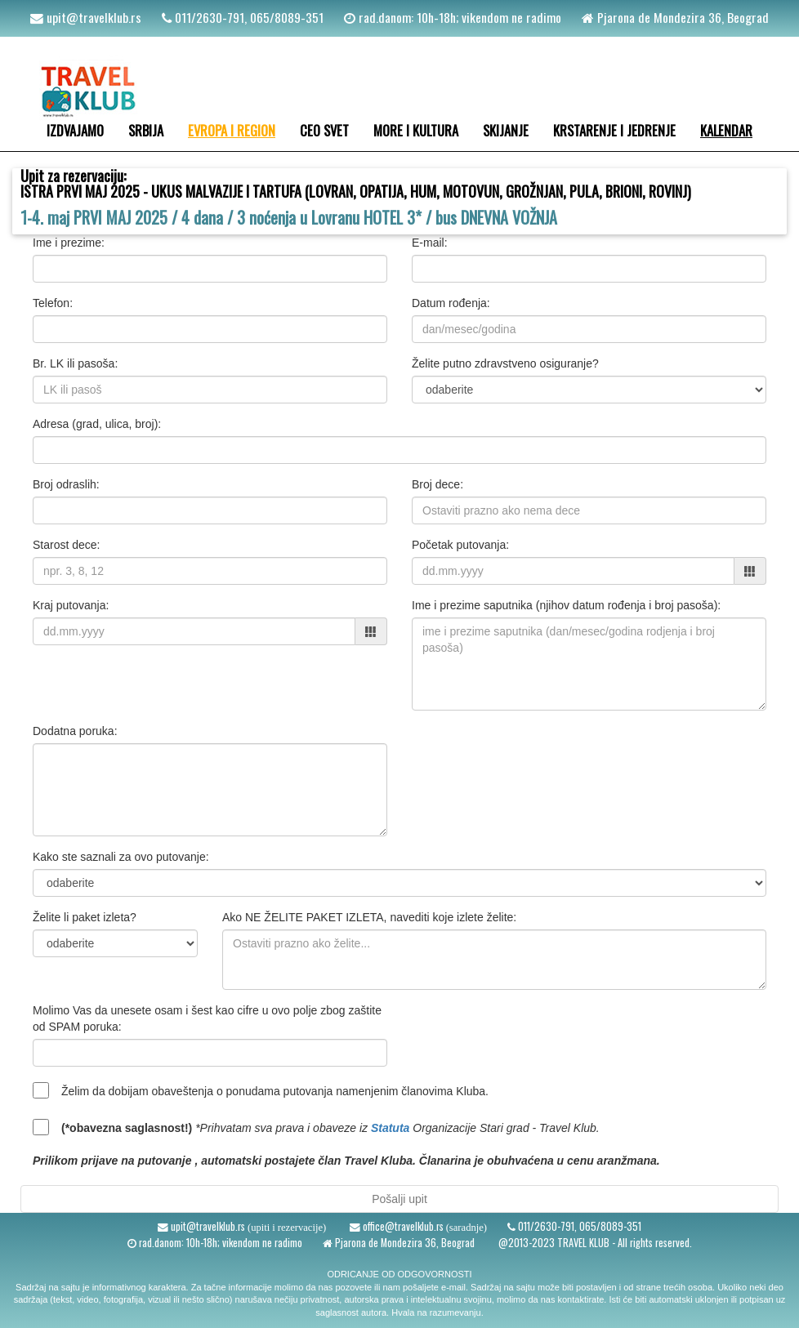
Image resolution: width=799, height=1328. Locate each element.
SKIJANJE (506, 130)
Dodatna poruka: (75, 731)
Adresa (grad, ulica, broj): (97, 423)
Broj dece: (437, 484)
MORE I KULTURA (415, 130)
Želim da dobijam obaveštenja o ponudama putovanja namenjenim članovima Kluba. (275, 1091)
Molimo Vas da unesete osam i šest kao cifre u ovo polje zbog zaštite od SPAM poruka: (207, 1018)
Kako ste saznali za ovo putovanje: (121, 856)
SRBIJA (145, 130)
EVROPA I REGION (231, 130)
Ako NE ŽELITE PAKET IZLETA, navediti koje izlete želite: (369, 917)
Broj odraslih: (66, 484)
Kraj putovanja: (71, 605)
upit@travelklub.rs (92, 17)
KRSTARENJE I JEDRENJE (614, 130)
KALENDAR (726, 130)
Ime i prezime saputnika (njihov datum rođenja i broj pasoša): (566, 605)
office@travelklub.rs (402, 1226)
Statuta (390, 1127)
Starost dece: (66, 544)
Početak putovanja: (460, 544)
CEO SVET (324, 130)
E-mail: (430, 242)
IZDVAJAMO (75, 130)
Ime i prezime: (69, 242)
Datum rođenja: (451, 303)
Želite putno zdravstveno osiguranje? (505, 363)
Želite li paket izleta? (84, 917)
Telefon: (53, 303)
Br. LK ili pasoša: (75, 363)
